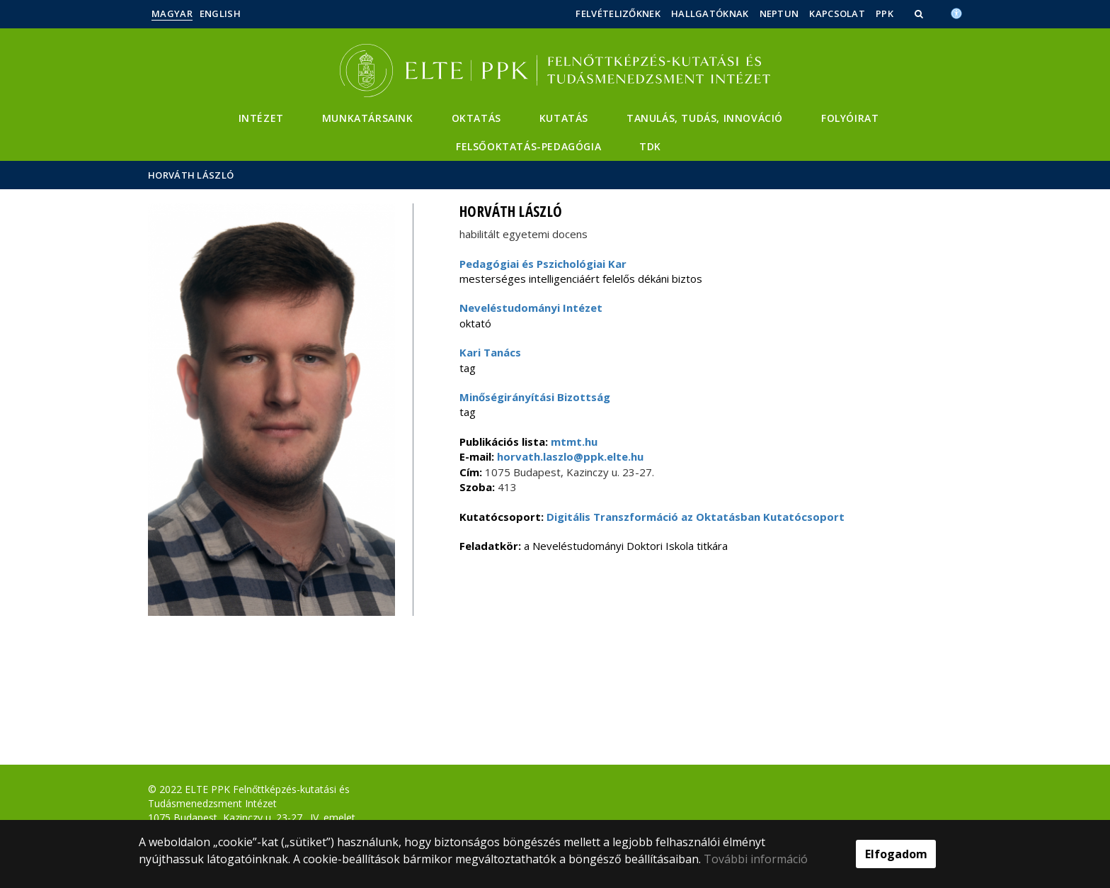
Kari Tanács (490, 352)
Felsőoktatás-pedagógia (528, 146)
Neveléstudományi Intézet (530, 307)
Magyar (172, 13)
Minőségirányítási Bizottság (534, 397)
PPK (884, 13)
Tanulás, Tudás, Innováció (704, 118)
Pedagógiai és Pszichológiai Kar (542, 264)
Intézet (261, 118)
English (220, 13)
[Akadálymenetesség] (956, 12)
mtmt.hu (574, 441)
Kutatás (563, 118)
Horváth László (191, 175)
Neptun (779, 13)
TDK (650, 146)
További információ (756, 859)
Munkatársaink (367, 118)
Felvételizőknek (618, 13)
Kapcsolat (837, 13)
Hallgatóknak (710, 13)
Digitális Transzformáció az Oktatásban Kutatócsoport (696, 517)
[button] (920, 13)
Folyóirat (850, 118)
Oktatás (476, 118)
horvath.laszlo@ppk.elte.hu (568, 456)
